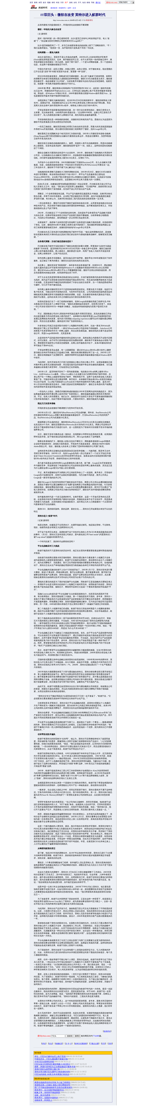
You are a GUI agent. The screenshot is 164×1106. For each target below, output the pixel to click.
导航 (92, 2)
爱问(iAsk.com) (44, 1036)
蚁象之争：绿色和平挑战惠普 (47, 1092)
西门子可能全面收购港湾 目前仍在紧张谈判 (53, 1087)
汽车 (62, 2)
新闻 (35, 2)
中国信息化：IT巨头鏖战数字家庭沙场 (51, 1059)
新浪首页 (54, 8)
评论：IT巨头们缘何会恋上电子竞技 (50, 1056)
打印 (103, 1044)
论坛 (50, 1044)
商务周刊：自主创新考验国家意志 (49, 1090)
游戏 (71, 2)
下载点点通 (94, 1044)
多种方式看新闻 (81, 1044)
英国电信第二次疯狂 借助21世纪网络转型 (52, 1085)
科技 (57, 2)
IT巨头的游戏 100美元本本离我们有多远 (51, 1074)
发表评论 (107, 1031)
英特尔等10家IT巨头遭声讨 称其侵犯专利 (52, 1072)
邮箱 (88, 2)
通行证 (98, 2)
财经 (53, 2)
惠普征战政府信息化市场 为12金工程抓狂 (52, 1082)
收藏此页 (59, 1044)
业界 (69, 8)
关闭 (110, 1044)
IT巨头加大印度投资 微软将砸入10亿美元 (52, 1064)
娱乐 (44, 2)
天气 (79, 2)
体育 (40, 2)
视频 (49, 2)
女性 (75, 2)
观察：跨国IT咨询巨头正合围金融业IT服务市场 (54, 1067)
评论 (44, 1044)
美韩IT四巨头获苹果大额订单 (47, 1069)
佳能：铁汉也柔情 (42, 1095)
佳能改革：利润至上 (43, 1100)
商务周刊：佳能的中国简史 (46, 1098)
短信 (84, 2)
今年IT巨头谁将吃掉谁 (44, 1062)
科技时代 (62, 8)
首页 (31, 2)
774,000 (96, 1036)
